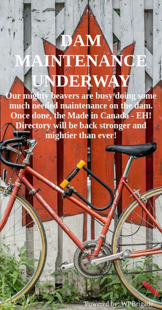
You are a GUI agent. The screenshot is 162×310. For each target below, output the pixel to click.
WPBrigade (137, 303)
